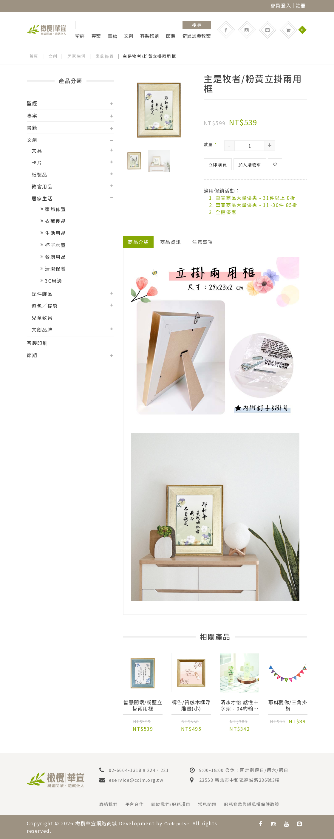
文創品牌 (42, 329)
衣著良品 (55, 221)
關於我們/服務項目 (179, 804)
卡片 (37, 162)
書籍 (112, 35)
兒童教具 (42, 317)
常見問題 (218, 804)
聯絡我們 (109, 804)
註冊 (301, 5)
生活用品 (55, 232)
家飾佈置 (105, 56)
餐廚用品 (55, 256)
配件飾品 (42, 293)
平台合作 (138, 804)
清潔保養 (55, 268)
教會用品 (42, 186)
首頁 (33, 56)
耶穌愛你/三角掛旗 (288, 705)
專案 (96, 35)
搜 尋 (196, 25)
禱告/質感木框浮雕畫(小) (191, 705)
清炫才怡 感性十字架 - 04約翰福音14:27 (239, 705)
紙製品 (39, 174)
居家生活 (76, 56)
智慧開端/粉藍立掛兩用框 (143, 705)
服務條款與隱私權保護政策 (268, 804)
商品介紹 (138, 241)
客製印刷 (149, 35)
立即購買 (217, 165)
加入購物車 (250, 165)
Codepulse (178, 823)
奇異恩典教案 (196, 35)
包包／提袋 (45, 305)
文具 (37, 150)
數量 (210, 144)
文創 (128, 35)
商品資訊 (170, 241)
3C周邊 (53, 280)
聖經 (80, 35)
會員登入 (280, 5)
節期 (170, 35)
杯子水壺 (55, 244)
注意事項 (202, 241)
